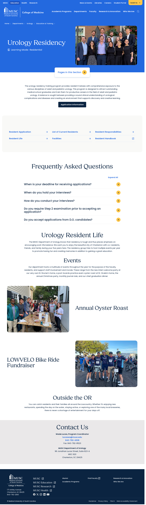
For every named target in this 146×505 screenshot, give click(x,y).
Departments (80, 11)
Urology (30, 23)
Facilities (71, 138)
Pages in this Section (72, 72)
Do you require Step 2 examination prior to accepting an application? (72, 210)
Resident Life (28, 138)
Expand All (113, 177)
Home (7, 23)
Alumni (65, 478)
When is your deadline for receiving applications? (72, 184)
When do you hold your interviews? (72, 193)
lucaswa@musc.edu (72, 437)
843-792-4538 (72, 440)
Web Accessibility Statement (127, 501)
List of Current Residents (71, 131)
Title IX (112, 501)
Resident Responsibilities (114, 131)
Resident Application (28, 131)
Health (24, 3)
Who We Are (128, 11)
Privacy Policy (103, 501)
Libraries (98, 3)
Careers (107, 3)
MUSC (5, 3)
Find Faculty (94, 478)
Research (33, 3)
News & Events (86, 3)
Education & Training (44, 23)
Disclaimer (92, 501)
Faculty (92, 11)
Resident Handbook (114, 138)
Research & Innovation (109, 11)
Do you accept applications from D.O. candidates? (72, 220)
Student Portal (120, 3)
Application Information (72, 104)
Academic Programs (61, 11)
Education (15, 3)
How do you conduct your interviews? (72, 201)
